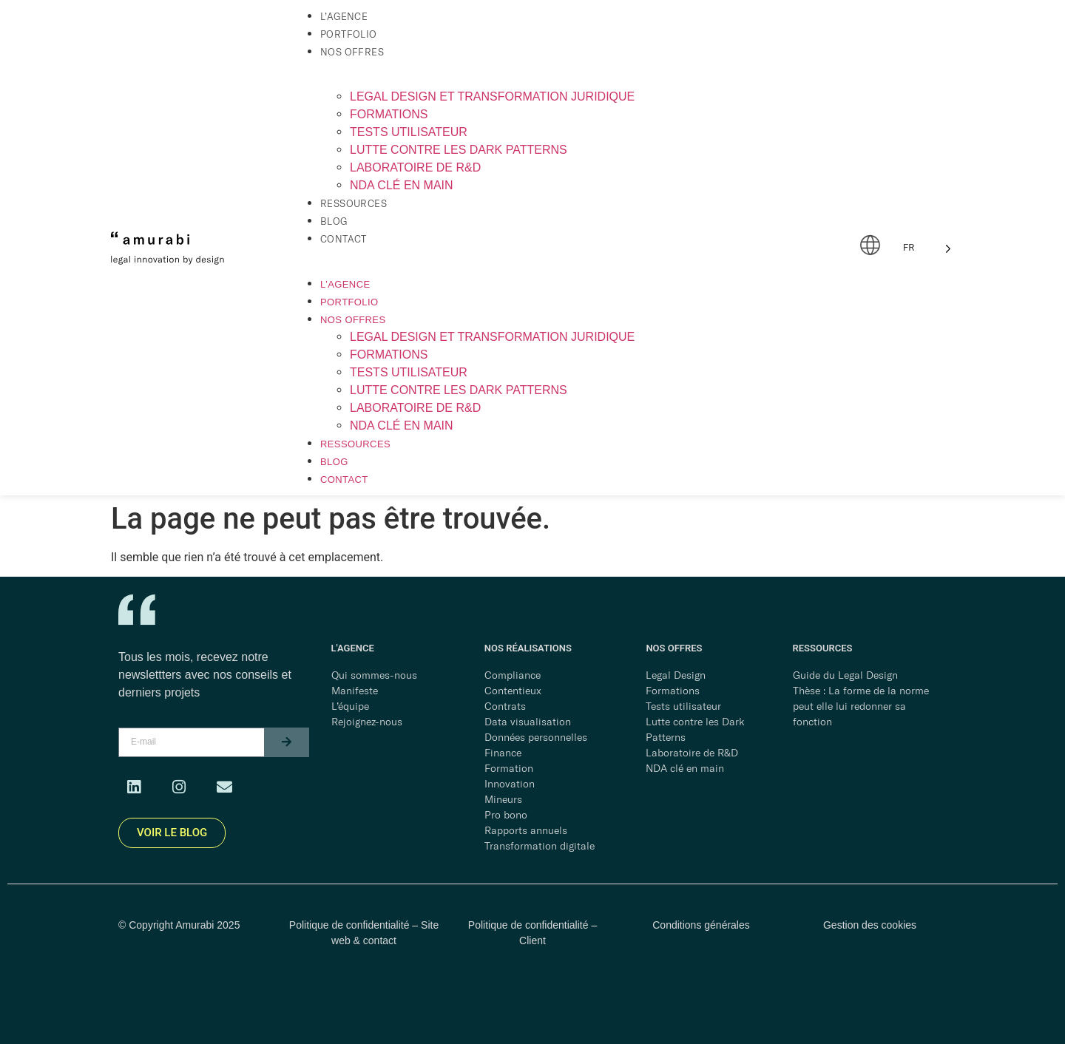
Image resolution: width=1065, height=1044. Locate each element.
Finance (502, 752)
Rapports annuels (525, 830)
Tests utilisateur (408, 132)
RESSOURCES (823, 648)
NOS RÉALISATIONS (528, 648)
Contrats (505, 706)
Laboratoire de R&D (415, 167)
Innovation (509, 783)
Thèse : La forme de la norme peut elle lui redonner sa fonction (861, 706)
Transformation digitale (539, 846)
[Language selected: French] (927, 248)
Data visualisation (527, 721)
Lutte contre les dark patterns (458, 149)
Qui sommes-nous (374, 675)
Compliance (512, 675)
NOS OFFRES (674, 648)
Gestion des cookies (869, 925)
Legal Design (676, 675)
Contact (343, 239)
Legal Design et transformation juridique (492, 96)
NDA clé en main (401, 185)
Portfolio (348, 34)
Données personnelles (535, 737)
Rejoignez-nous (366, 721)
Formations (388, 114)
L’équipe (350, 706)
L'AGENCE (352, 648)
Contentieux (512, 690)
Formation (508, 768)
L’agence (344, 16)
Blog (334, 221)
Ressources (353, 203)
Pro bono (505, 814)
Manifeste (354, 690)
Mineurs (503, 799)
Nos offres (352, 52)
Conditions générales (701, 925)
